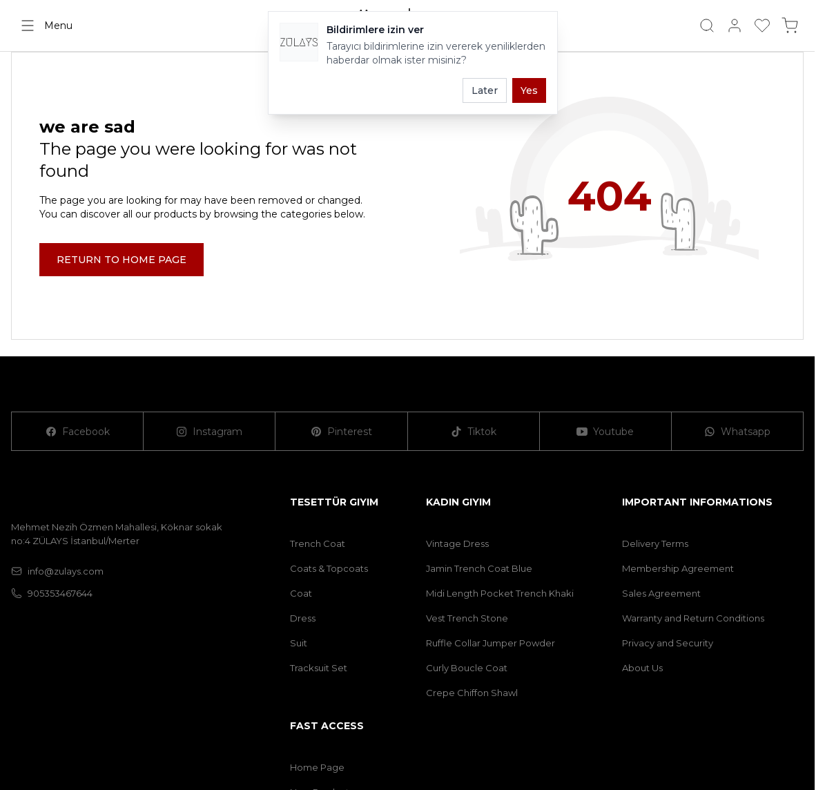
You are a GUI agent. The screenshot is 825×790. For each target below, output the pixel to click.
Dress (303, 618)
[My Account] (734, 25)
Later (485, 90)
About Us (642, 667)
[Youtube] (606, 431)
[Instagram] (209, 431)
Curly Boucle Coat (466, 667)
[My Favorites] (762, 25)
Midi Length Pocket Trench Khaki (500, 593)
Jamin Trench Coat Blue (479, 568)
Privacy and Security (667, 642)
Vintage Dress (457, 543)
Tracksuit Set (318, 667)
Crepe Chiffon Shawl (472, 692)
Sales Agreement (661, 593)
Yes (529, 90)
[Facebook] (78, 431)
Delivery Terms (655, 543)
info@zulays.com (57, 571)
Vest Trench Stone (467, 618)
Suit (298, 642)
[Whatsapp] (738, 431)
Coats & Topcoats (329, 568)
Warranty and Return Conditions (693, 618)
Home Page (317, 767)
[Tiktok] (474, 431)
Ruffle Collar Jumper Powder (490, 642)
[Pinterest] (341, 431)
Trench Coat (317, 543)
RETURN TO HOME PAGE (121, 259)
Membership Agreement (678, 568)
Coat (301, 593)
